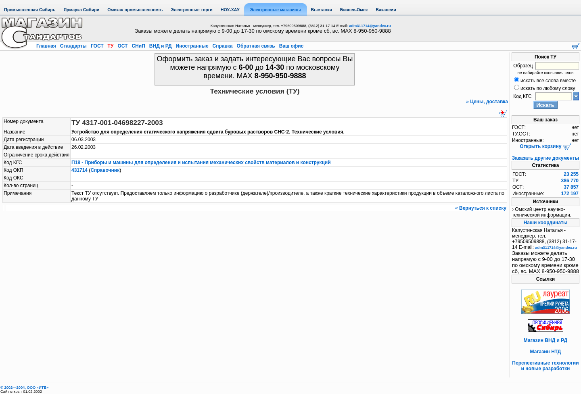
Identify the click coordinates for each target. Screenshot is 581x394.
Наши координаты (546, 222)
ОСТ (122, 46)
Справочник (104, 170)
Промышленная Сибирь (29, 9)
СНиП (138, 46)
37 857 (571, 187)
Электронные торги (191, 9)
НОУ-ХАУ (230, 9)
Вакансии (386, 9)
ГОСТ (97, 46)
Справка (222, 46)
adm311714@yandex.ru (370, 26)
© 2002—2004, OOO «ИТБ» (24, 388)
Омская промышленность (135, 9)
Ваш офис (290, 46)
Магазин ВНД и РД (545, 340)
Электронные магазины (275, 9)
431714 (79, 170)
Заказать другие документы (545, 158)
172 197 (570, 193)
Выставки (321, 9)
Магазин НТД (545, 351)
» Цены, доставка (487, 101)
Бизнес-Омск (354, 9)
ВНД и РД (160, 46)
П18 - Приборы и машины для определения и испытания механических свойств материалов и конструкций (201, 162)
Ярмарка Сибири (81, 9)
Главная (46, 46)
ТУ (110, 46)
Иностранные (192, 46)
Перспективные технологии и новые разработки (545, 365)
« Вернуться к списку (480, 208)
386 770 (570, 180)
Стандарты (73, 46)
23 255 (571, 174)
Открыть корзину (545, 146)
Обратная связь (255, 46)
